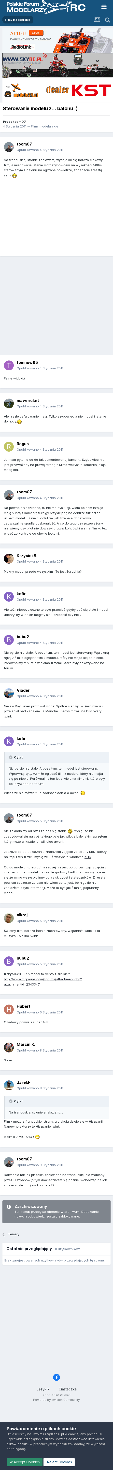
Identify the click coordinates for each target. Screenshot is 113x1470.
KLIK (88, 857)
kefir (21, 593)
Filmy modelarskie (44, 126)
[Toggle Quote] (11, 757)
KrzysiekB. (27, 555)
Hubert (23, 1006)
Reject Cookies (59, 1462)
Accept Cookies (24, 1462)
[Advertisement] (55, 307)
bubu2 (23, 636)
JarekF (23, 1082)
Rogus (23, 443)
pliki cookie (69, 1434)
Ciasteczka (68, 1389)
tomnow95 (27, 362)
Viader (23, 690)
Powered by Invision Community (56, 1400)
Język (43, 1389)
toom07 (19, 122)
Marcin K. (26, 1044)
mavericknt (28, 400)
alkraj (22, 914)
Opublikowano (40, 150)
